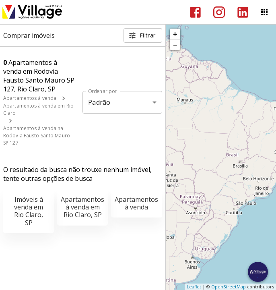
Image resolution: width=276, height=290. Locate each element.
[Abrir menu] (264, 12)
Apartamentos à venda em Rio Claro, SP (82, 207)
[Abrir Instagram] (219, 12)
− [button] (175, 45)
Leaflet (194, 287)
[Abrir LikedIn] (243, 12)
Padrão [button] (99, 102)
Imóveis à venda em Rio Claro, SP (28, 211)
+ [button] (175, 34)
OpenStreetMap (228, 287)
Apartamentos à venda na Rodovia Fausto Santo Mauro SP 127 (36, 135)
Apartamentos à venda (29, 98)
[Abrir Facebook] (195, 12)
